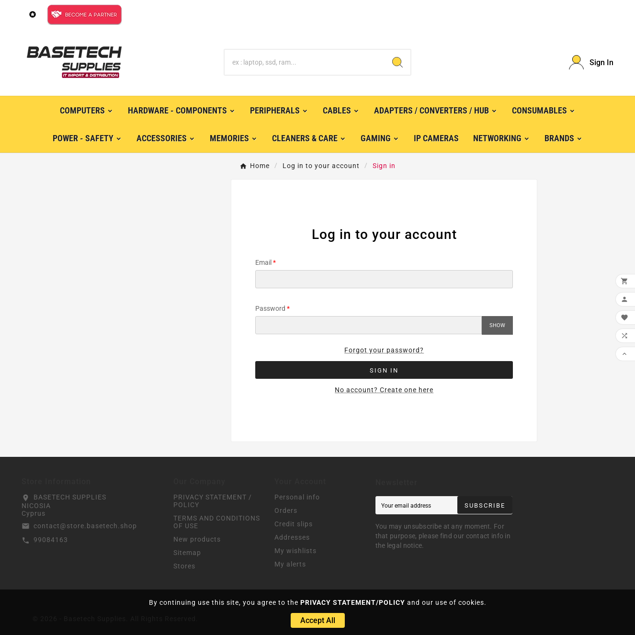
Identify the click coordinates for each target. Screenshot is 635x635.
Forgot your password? (384, 350)
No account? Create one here (384, 390)
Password (270, 308)
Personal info (297, 497)
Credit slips (293, 524)
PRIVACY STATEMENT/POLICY (352, 602)
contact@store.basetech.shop (85, 526)
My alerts (290, 564)
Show (497, 325)
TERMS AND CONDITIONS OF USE (216, 522)
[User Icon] (591, 62)
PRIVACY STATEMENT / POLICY (212, 501)
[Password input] (368, 325)
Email (263, 262)
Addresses (292, 537)
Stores (184, 566)
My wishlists (295, 551)
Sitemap (187, 552)
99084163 (51, 540)
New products (197, 539)
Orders (285, 510)
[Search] (305, 62)
